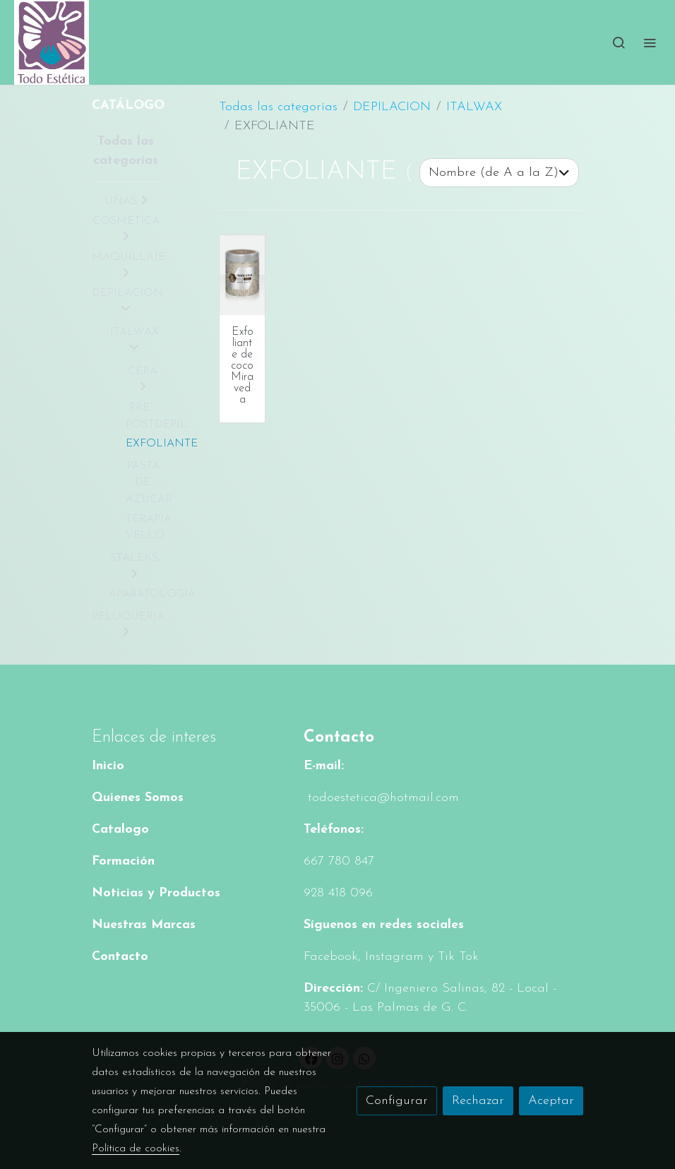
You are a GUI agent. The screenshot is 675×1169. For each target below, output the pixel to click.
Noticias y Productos (156, 893)
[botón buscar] (618, 42)
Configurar (397, 1101)
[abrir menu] (649, 42)
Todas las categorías (278, 107)
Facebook (331, 956)
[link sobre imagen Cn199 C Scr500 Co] (242, 275)
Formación (123, 861)
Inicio (108, 766)
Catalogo (120, 829)
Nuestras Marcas (144, 925)
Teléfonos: (334, 829)
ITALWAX (474, 107)
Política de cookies (135, 1148)
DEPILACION (392, 107)
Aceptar (551, 1101)
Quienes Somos (138, 798)
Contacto (120, 956)
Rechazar (478, 1101)
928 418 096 (338, 893)
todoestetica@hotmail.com (381, 798)
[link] (51, 42)
